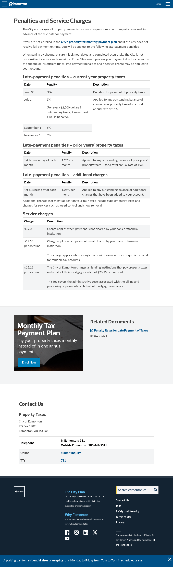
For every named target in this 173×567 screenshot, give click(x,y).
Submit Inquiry (71, 453)
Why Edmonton (76, 515)
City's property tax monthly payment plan (89, 42)
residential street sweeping (45, 560)
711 (63, 460)
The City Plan (75, 492)
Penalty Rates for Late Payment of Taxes (121, 330)
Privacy (120, 522)
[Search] (133, 490)
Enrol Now (29, 362)
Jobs (118, 506)
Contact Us (122, 500)
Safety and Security (127, 511)
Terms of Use (123, 517)
